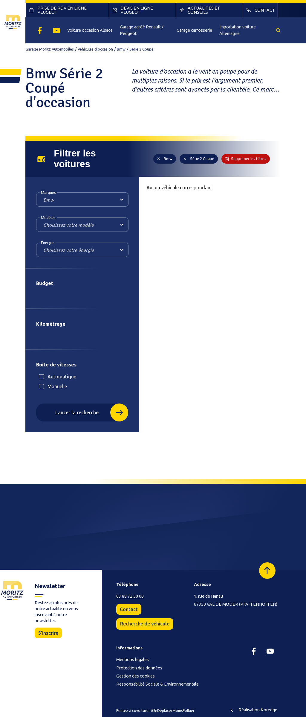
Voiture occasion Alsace (90, 30)
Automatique (62, 376)
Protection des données (139, 668)
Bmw (121, 49)
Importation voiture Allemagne (237, 30)
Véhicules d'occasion (95, 49)
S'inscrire (48, 633)
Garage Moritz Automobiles (49, 49)
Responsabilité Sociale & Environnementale (157, 684)
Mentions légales (132, 659)
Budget (44, 283)
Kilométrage (50, 324)
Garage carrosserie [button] (194, 30)
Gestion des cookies (135, 676)
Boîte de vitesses (56, 364)
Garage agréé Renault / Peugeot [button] (141, 30)
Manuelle (57, 386)
